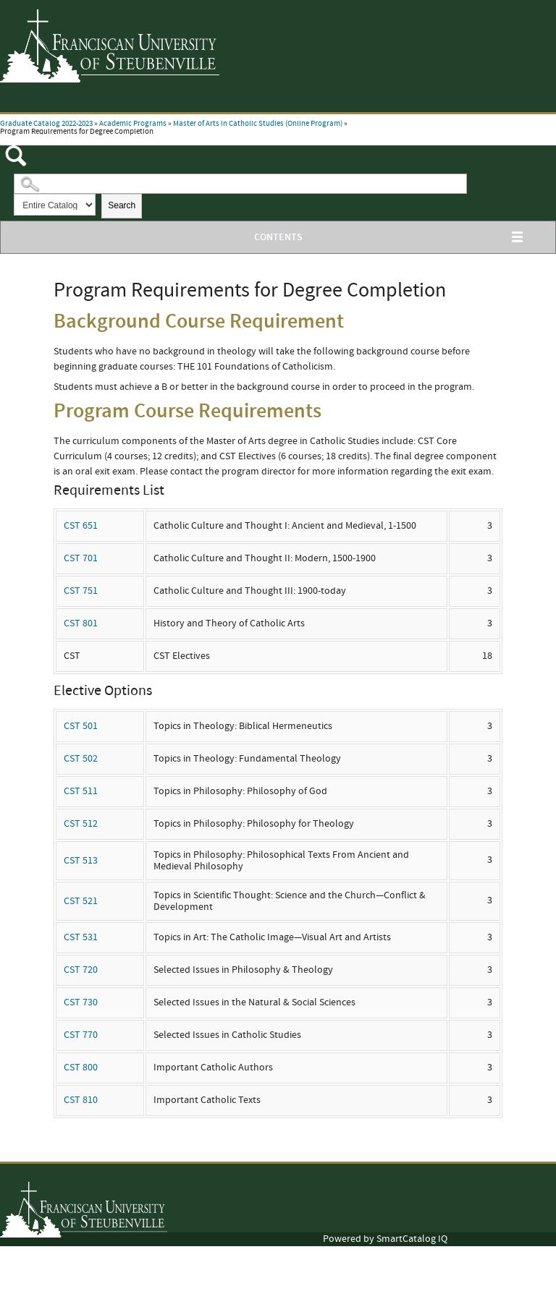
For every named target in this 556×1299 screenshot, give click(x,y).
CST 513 (81, 860)
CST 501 (81, 726)
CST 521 (81, 901)
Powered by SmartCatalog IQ (385, 1238)
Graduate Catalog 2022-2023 (46, 124)
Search (121, 205)
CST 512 (81, 823)
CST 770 (81, 1035)
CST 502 (81, 758)
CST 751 (81, 590)
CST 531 (81, 937)
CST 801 (81, 623)
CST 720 (81, 969)
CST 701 (81, 558)
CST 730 (81, 1002)
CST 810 (81, 1100)
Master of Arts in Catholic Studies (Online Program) (257, 124)
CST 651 (81, 525)
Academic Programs (133, 124)
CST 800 (81, 1067)
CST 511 (81, 791)
